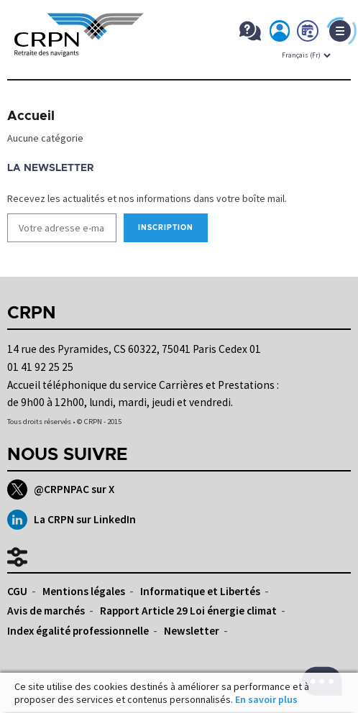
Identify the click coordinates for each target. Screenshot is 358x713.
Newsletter (191, 631)
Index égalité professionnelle (78, 631)
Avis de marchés (46, 610)
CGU (17, 591)
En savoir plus (266, 699)
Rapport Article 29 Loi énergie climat (188, 610)
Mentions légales (83, 591)
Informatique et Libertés (200, 591)
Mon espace (280, 34)
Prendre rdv (308, 34)
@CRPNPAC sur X (60, 489)
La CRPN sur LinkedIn (71, 520)
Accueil (31, 116)
